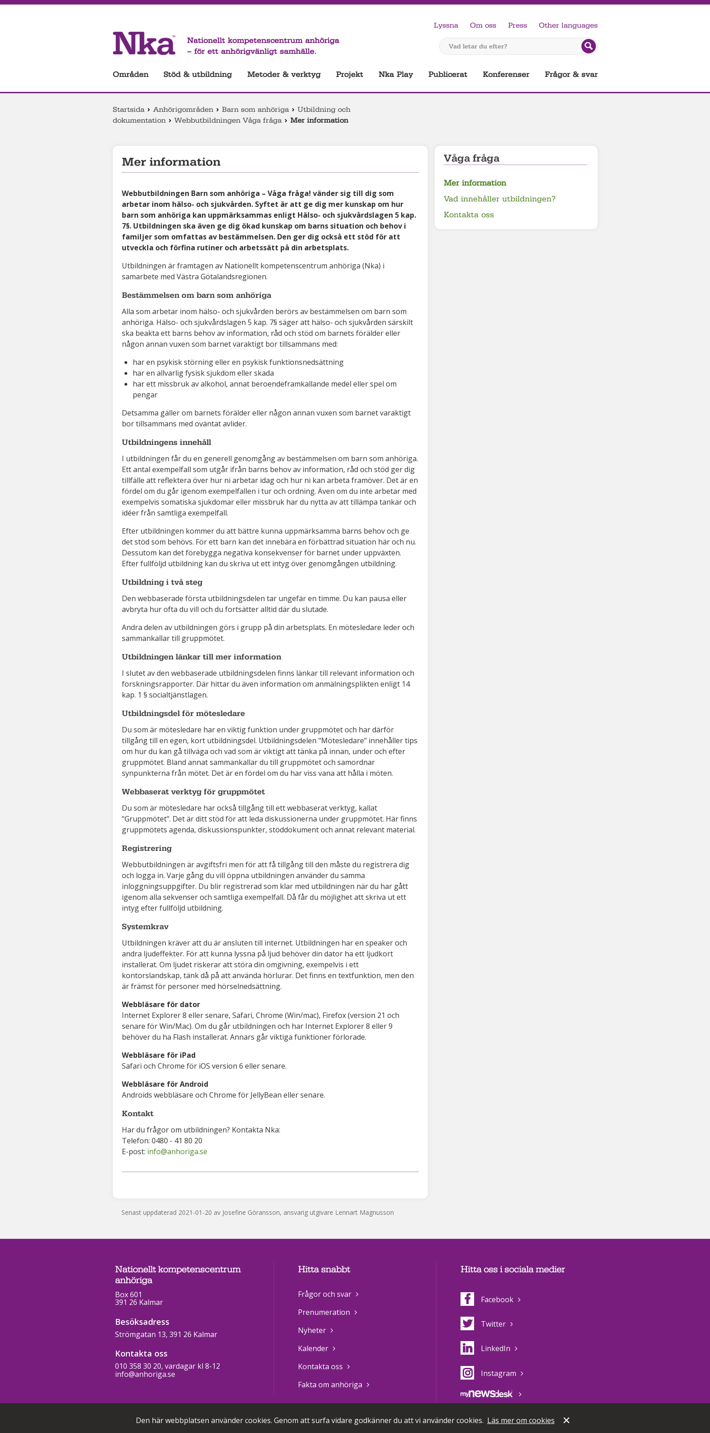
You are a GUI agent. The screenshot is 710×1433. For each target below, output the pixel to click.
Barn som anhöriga (255, 109)
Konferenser (506, 74)
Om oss (483, 25)
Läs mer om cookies (521, 1420)
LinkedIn (485, 1348)
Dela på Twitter (141, 1183)
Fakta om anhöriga (330, 1385)
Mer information (475, 183)
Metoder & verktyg (284, 74)
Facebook (487, 1299)
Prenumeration (324, 1312)
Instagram (488, 1373)
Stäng (567, 1421)
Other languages (568, 25)
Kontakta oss (469, 215)
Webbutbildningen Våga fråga (228, 120)
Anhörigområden (183, 109)
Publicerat (447, 74)
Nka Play (396, 74)
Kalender (313, 1348)
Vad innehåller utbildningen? (500, 199)
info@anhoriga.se (177, 1151)
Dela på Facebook (127, 1183)
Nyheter (312, 1330)
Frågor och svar (324, 1294)
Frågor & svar (571, 74)
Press (517, 25)
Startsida (128, 109)
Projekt (349, 74)
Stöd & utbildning (197, 74)
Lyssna (446, 25)
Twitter (483, 1324)
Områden (131, 74)
